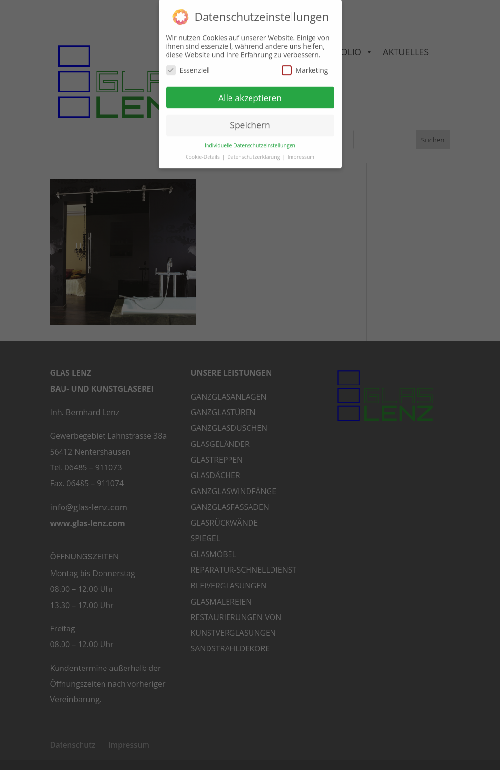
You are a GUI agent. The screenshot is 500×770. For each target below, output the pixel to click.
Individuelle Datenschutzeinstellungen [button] (250, 140)
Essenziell (188, 65)
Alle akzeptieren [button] (250, 92)
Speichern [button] (250, 120)
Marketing (305, 65)
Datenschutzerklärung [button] (254, 151)
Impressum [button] (301, 151)
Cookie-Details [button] (203, 151)
